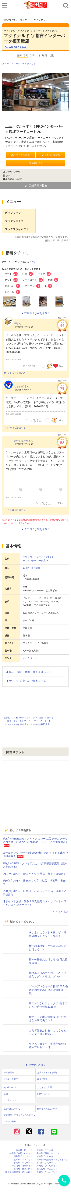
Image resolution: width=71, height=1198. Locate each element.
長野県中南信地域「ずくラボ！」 (52, 1160)
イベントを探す (11, 1079)
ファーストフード (11, 63)
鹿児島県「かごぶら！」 (48, 1169)
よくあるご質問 (44, 1087)
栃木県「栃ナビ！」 (25, 1150)
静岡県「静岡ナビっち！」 (21, 1153)
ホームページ (30, 658)
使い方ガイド (10, 1087)
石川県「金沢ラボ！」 (24, 1169)
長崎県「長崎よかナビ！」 (49, 1153)
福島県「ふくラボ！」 (24, 1156)
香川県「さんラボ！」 (47, 1163)
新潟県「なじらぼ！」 (47, 1156)
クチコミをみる (20, 155)
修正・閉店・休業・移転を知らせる (28, 671)
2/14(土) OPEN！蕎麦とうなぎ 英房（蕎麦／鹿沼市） (34, 873)
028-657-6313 (15, 46)
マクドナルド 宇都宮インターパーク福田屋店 (34, 38)
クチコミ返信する (14, 373)
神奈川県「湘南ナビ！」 (23, 1166)
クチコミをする (50, 155)
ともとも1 (19, 386)
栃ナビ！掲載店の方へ (47, 1109)
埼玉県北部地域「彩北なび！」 (19, 1172)
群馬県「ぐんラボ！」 (24, 1163)
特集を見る (9, 1072)
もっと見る (60, 911)
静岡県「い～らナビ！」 (48, 1166)
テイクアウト (29, 63)
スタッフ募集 (10, 1121)
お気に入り (35, 163)
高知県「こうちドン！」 (48, 1172)
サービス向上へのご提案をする (26, 680)
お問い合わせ (43, 1094)
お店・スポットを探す (47, 1072)
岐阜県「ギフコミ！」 (24, 1160)
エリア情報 (42, 1079)
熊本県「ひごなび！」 (47, 1150)
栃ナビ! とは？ (35, 1064)
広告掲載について (12, 1109)
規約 (6, 1094)
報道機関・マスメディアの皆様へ (19, 1115)
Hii (15, 323)
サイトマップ (10, 1100)
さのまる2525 (21, 440)
